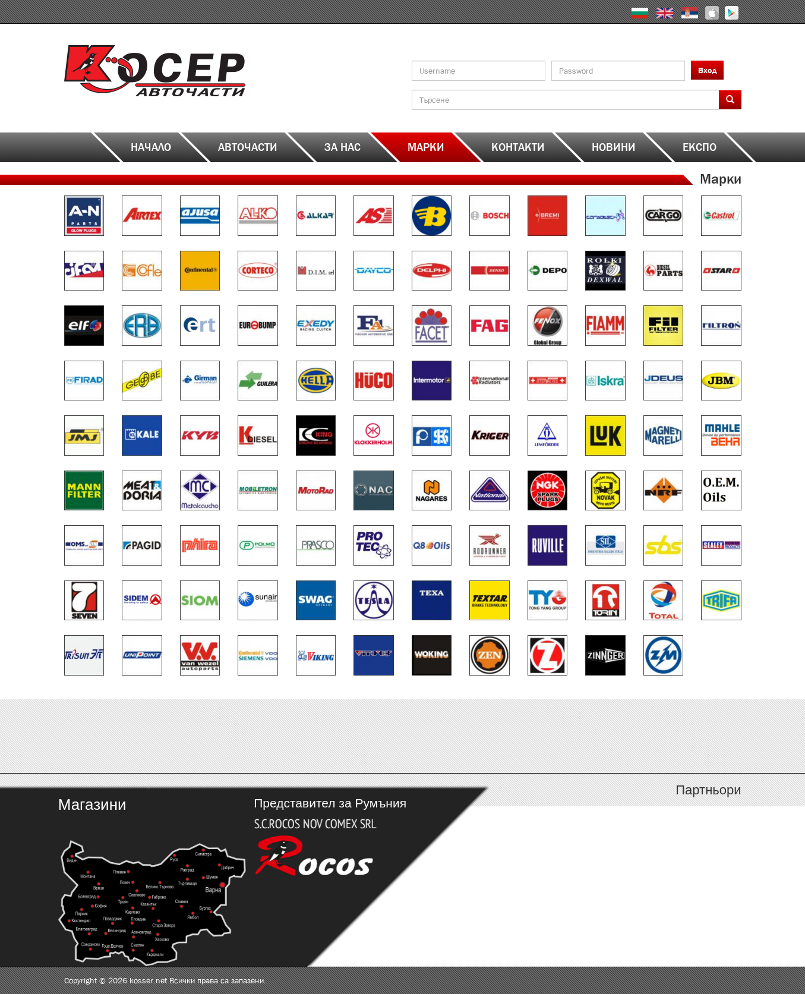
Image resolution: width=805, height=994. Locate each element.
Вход (707, 70)
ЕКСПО (699, 147)
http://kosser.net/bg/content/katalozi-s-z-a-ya (657, 736)
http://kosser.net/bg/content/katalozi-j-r (487, 736)
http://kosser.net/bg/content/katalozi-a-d (149, 736)
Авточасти (247, 147)
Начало (151, 147)
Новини (614, 147)
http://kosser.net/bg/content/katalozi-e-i (318, 736)
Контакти (518, 147)
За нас (342, 147)
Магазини (92, 804)
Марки (426, 147)
